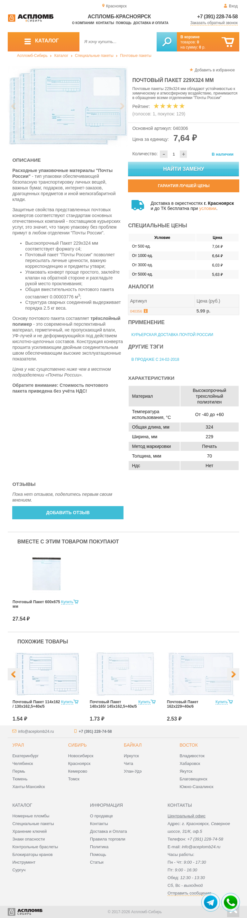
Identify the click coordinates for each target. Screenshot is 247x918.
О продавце (101, 815)
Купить (67, 602)
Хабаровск (189, 763)
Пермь (18, 771)
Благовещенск (193, 779)
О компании (83, 23)
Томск (73, 779)
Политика (99, 846)
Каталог (61, 55)
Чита (128, 763)
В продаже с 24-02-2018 (155, 359)
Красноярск (79, 763)
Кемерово (77, 771)
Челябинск (22, 763)
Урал (18, 745)
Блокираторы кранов (32, 854)
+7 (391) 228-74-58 (217, 16)
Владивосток (192, 755)
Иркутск (131, 755)
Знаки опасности (28, 839)
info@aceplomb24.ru (36, 731)
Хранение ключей (29, 831)
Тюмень (19, 779)
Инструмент (23, 862)
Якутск (185, 771)
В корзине (190, 37)
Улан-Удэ (133, 771)
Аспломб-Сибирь (32, 55)
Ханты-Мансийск (28, 786)
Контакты (105, 23)
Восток (188, 745)
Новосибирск (81, 755)
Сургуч (18, 870)
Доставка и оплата (150, 23)
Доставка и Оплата (108, 831)
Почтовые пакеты (135, 55)
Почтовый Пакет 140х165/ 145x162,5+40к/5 (113, 704)
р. (202, 47)
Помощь (123, 23)
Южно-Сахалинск (196, 786)
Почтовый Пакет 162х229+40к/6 (182, 704)
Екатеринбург (25, 755)
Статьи (97, 862)
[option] (68, 106)
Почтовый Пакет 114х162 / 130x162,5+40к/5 (36, 704)
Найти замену (183, 169)
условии (207, 208)
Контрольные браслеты (35, 846)
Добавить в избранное (215, 70)
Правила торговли (107, 839)
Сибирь (77, 745)
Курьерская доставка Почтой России (172, 334)
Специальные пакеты (94, 55)
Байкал (133, 745)
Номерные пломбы (30, 815)
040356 (136, 311)
